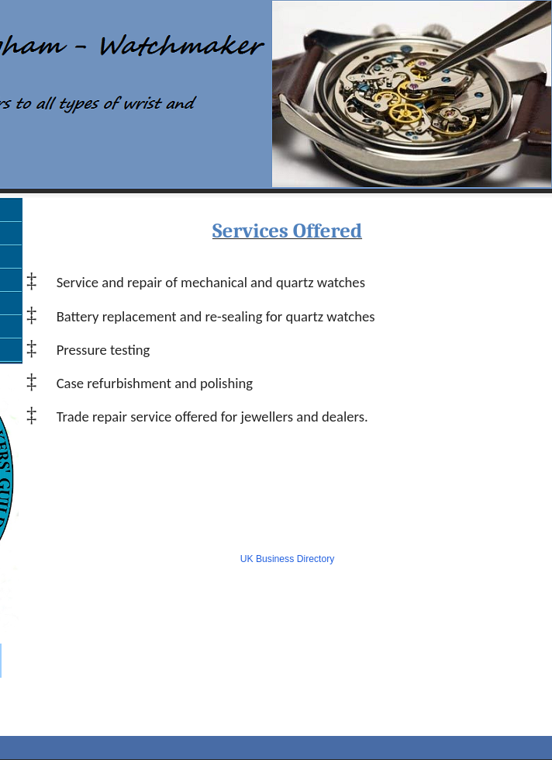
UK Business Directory (287, 559)
